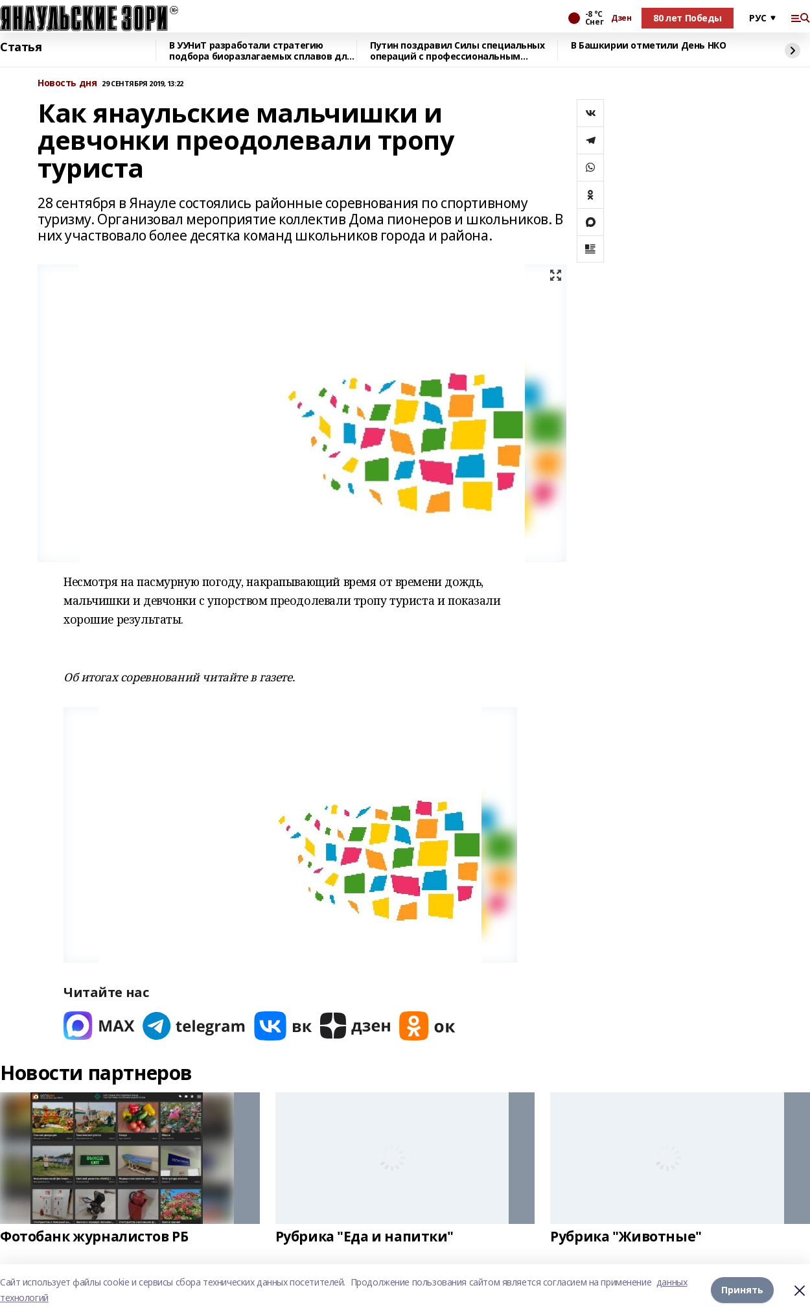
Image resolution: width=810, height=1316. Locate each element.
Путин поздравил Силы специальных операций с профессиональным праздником (457, 51)
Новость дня (67, 83)
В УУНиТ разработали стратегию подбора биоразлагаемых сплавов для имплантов (261, 51)
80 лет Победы (687, 18)
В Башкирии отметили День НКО (648, 45)
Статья (20, 47)
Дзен (621, 18)
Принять (742, 1290)
